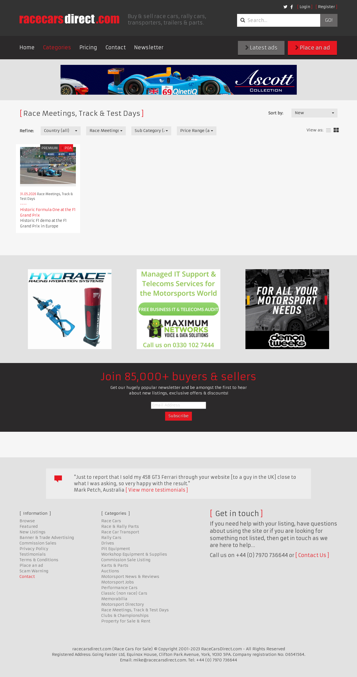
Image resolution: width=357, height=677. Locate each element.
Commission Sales (38, 543)
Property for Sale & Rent (125, 621)
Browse (27, 520)
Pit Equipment (115, 548)
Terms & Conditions (39, 559)
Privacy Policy (34, 548)
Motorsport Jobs (117, 582)
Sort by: (275, 113)
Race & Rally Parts (120, 526)
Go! (328, 20)
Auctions (110, 570)
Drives (107, 543)
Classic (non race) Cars (124, 593)
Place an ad (312, 48)
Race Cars (111, 520)
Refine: (27, 130)
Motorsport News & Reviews (130, 576)
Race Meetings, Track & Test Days (135, 609)
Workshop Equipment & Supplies (134, 554)
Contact (115, 47)
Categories (57, 47)
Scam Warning (34, 570)
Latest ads (261, 48)
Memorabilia (114, 598)
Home (27, 47)
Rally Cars (111, 537)
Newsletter (148, 47)
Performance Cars (119, 587)
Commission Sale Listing (125, 559)
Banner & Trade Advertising (47, 537)
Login (305, 6)
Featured (29, 526)
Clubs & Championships (125, 615)
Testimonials (33, 554)
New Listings (32, 531)
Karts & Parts (114, 565)
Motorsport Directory (122, 604)
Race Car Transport (120, 531)
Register (326, 6)
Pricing (88, 47)
